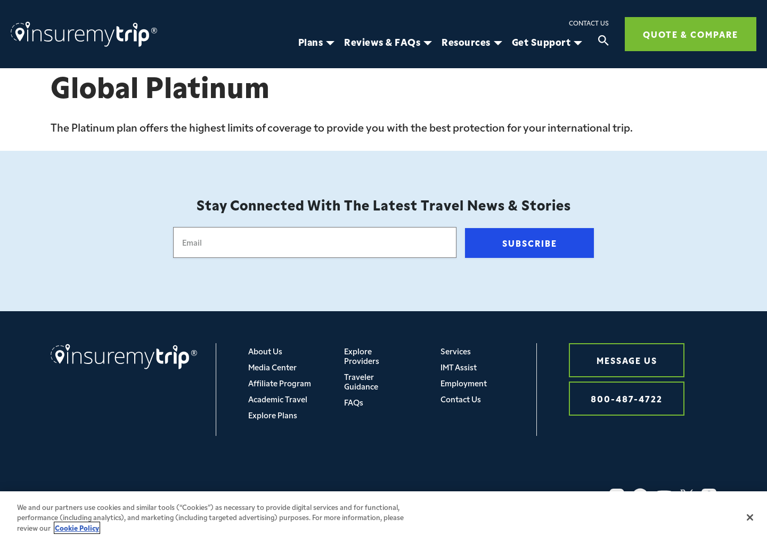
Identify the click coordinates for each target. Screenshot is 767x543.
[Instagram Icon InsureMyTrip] (616, 496)
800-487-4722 (627, 398)
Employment (463, 382)
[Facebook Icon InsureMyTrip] (640, 496)
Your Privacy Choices (375, 495)
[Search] (603, 42)
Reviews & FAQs (382, 42)
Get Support (541, 42)
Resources (466, 42)
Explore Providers (361, 355)
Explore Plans (272, 414)
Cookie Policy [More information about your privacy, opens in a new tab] (77, 537)
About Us (265, 350)
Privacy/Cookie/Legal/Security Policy (248, 495)
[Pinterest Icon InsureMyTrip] (708, 496)
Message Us (627, 360)
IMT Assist (458, 366)
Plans (310, 42)
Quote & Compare (690, 34)
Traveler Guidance (361, 381)
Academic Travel (277, 398)
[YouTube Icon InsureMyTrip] (664, 496)
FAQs (353, 402)
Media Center (272, 366)
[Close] (750, 527)
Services (455, 350)
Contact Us (589, 23)
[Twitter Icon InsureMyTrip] (686, 496)
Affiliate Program (279, 382)
